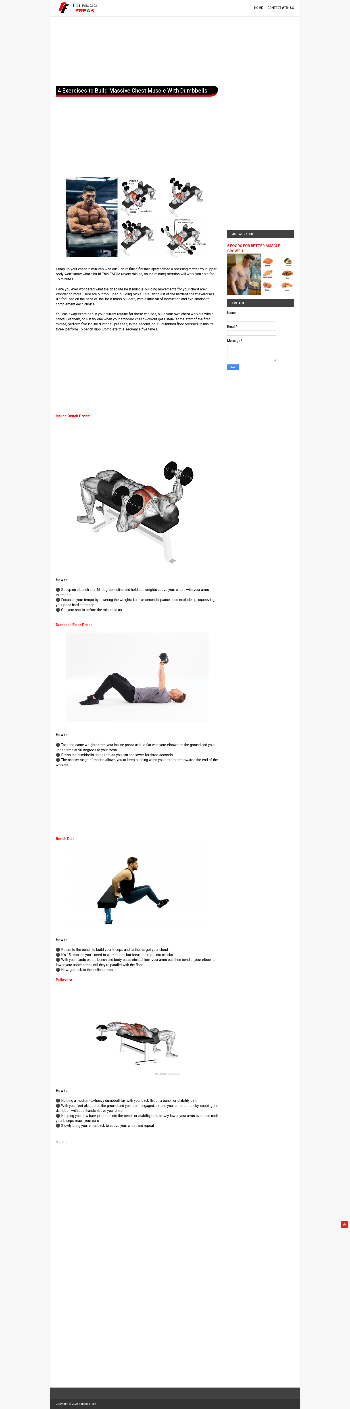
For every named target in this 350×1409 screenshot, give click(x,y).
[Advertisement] (175, 50)
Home (258, 8)
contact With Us (280, 8)
